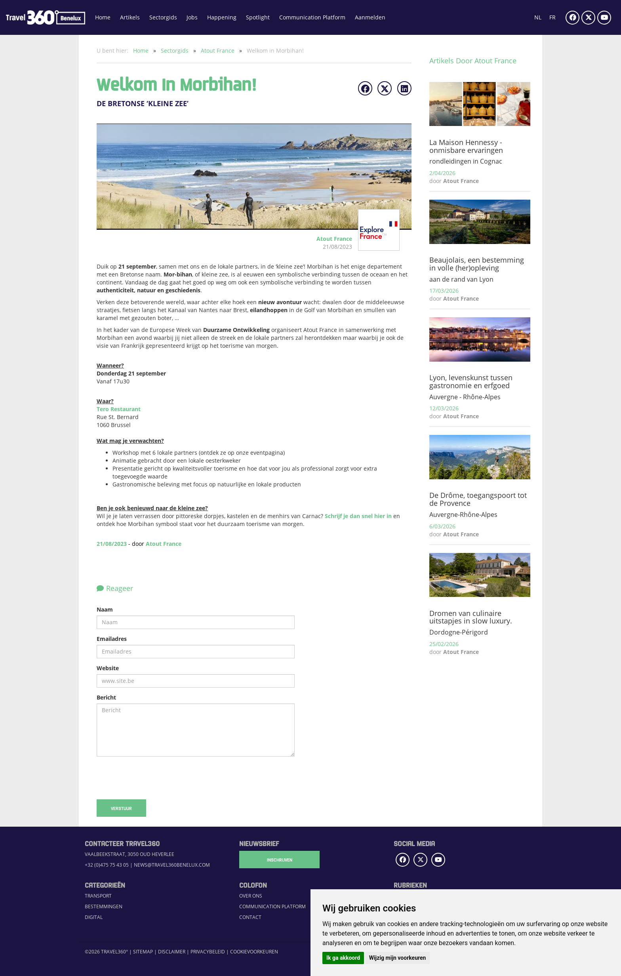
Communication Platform (312, 17)
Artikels (130, 17)
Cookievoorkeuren (254, 951)
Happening (221, 17)
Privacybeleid (207, 951)
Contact (250, 917)
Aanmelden (370, 17)
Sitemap (143, 951)
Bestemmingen (103, 906)
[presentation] (157, 777)
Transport (98, 895)
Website (108, 668)
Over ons (250, 895)
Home (102, 17)
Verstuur (121, 808)
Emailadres (112, 638)
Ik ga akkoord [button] (343, 958)
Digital (94, 917)
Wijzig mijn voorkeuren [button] (397, 958)
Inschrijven (278, 859)
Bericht (106, 697)
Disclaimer (171, 951)
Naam (105, 609)
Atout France (218, 50)
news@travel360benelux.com (172, 865)
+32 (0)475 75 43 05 (107, 865)
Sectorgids (163, 17)
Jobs (192, 17)
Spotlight (258, 17)
